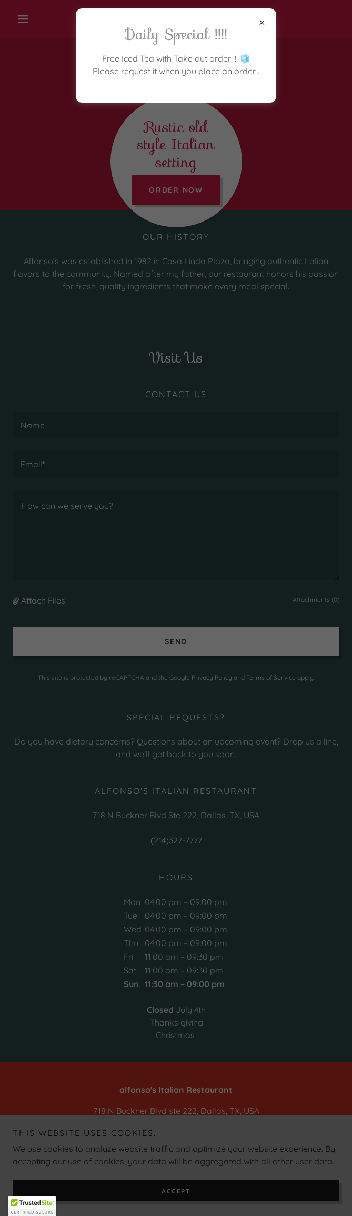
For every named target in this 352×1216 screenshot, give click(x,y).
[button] (32, 1206)
